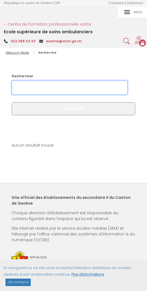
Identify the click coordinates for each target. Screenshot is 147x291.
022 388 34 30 (23, 41)
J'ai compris (18, 284)
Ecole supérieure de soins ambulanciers (48, 32)
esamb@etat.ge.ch (64, 41)
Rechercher (22, 76)
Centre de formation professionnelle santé (49, 24)
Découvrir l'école (17, 52)
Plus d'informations (87, 276)
